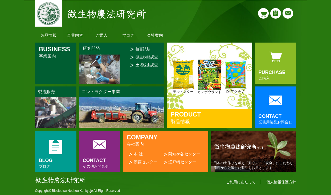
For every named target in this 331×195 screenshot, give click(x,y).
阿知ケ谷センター (184, 154)
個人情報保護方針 (281, 182)
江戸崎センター (182, 162)
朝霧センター (146, 162)
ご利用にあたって (241, 182)
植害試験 (143, 49)
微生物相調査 (147, 57)
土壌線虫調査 (147, 65)
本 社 (138, 154)
